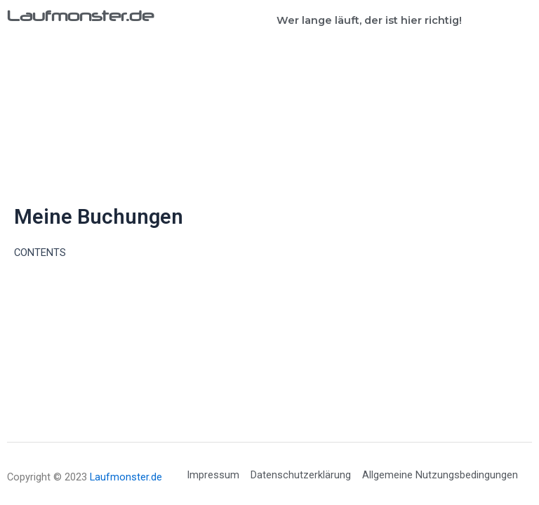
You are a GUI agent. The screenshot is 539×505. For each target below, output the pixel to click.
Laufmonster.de (80, 15)
